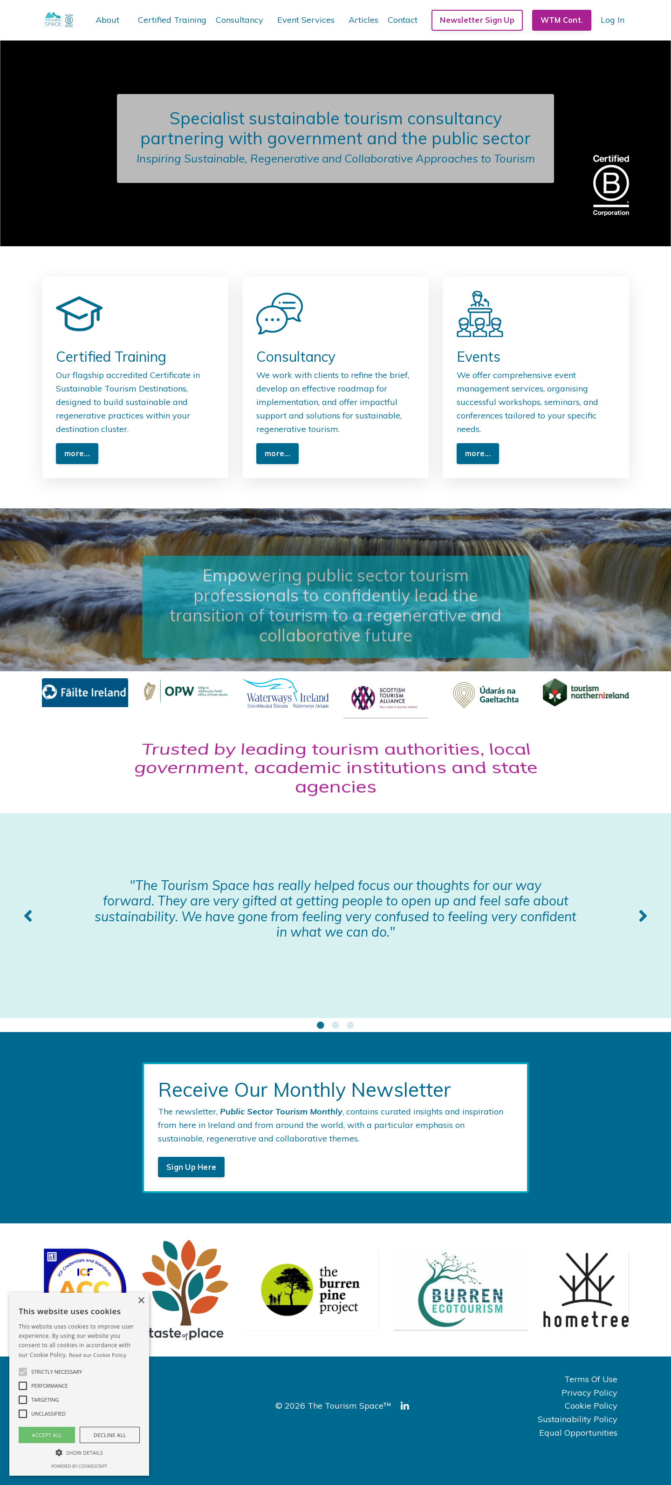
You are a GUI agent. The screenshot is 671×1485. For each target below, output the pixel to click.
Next (643, 915)
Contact (403, 19)
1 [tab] (320, 1025)
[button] (23, 1372)
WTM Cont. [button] (562, 20)
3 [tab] (350, 1025)
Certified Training (172, 19)
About (107, 19)
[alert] (79, 1384)
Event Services (306, 19)
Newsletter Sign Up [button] (477, 20)
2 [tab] (335, 1025)
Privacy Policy (589, 1392)
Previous (28, 915)
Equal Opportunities (578, 1432)
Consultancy (239, 19)
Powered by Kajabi (600, 1461)
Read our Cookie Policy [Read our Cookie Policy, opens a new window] (97, 1354)
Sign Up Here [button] (191, 1167)
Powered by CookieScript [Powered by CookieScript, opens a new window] (79, 1466)
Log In (612, 19)
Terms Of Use (590, 1379)
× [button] (140, 1300)
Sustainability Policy (577, 1419)
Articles (363, 19)
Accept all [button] (47, 1434)
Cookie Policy (591, 1405)
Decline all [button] (110, 1434)
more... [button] (77, 453)
